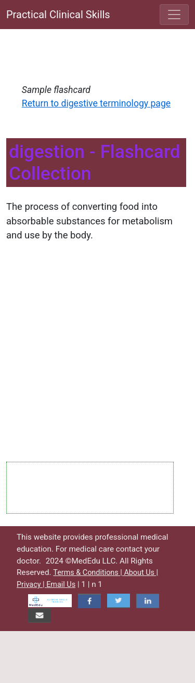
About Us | (141, 572)
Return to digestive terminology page (96, 103)
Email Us (60, 584)
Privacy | (31, 584)
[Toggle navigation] (174, 14)
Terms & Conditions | (88, 572)
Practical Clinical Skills (58, 14)
